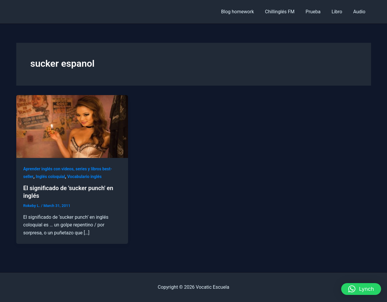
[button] (361, 289)
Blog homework (244, 11)
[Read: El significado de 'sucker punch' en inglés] (72, 126)
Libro (339, 11)
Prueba (317, 11)
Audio (360, 11)
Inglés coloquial (50, 176)
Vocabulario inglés (84, 176)
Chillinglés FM (285, 11)
